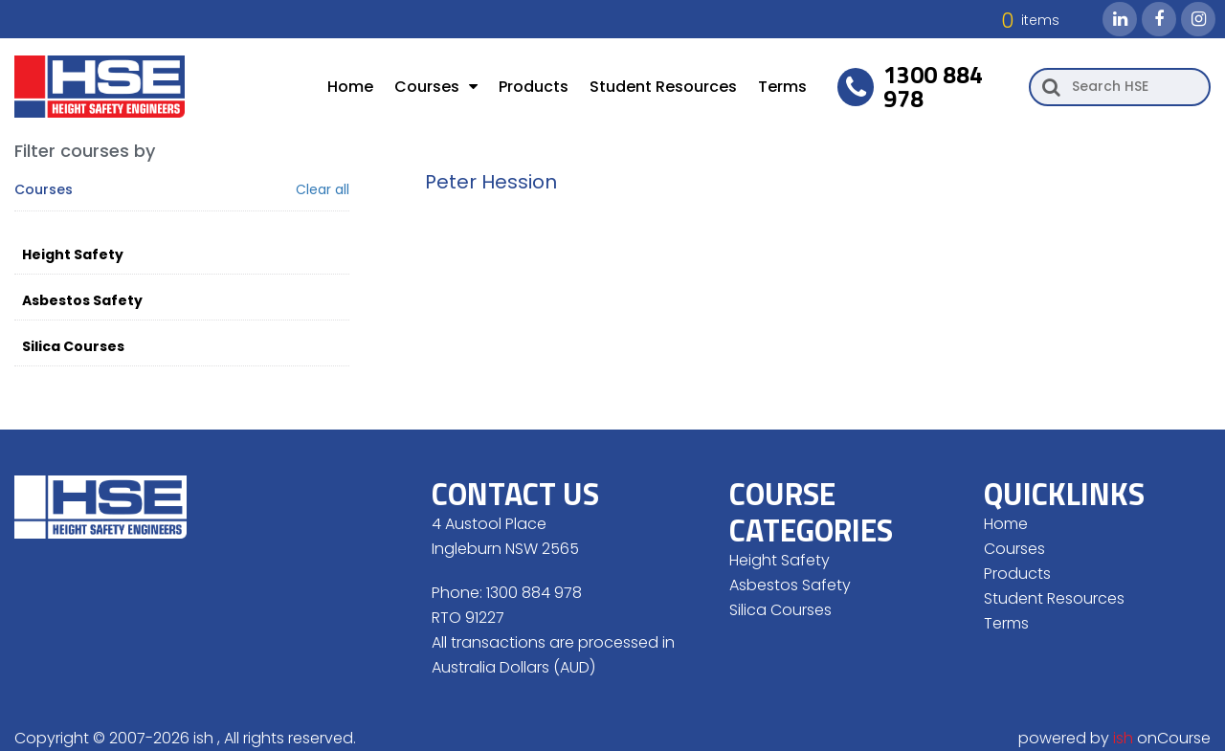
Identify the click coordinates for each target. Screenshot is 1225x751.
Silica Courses (73, 346)
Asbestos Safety (82, 300)
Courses (436, 87)
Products (533, 87)
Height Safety (72, 254)
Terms (782, 87)
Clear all (322, 190)
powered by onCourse (1114, 738)
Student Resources (663, 87)
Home (350, 87)
